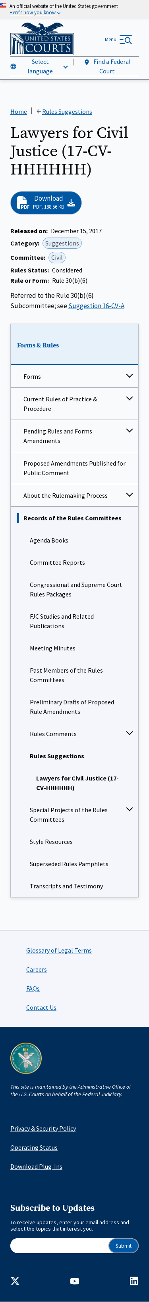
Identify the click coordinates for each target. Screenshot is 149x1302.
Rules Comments (53, 734)
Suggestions (62, 243)
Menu (110, 39)
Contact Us (41, 1007)
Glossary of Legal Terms (59, 950)
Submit (124, 1246)
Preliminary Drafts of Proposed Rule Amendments (72, 706)
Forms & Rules (38, 345)
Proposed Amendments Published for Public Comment (74, 468)
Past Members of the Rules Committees (66, 675)
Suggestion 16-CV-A (96, 305)
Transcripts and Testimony (66, 886)
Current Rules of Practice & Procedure (60, 403)
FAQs (33, 988)
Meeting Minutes (52, 648)
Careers (36, 969)
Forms (32, 376)
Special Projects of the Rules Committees (69, 814)
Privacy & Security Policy (43, 1128)
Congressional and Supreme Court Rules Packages (76, 589)
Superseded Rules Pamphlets (69, 864)
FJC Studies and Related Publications (62, 621)
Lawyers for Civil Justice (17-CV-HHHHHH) (77, 783)
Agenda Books (49, 540)
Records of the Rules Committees (72, 518)
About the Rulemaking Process (65, 495)
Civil (57, 258)
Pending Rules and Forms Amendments (57, 436)
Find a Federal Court (107, 66)
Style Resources (51, 842)
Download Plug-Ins (36, 1166)
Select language (40, 66)
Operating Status (34, 1147)
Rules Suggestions (57, 756)
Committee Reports (57, 562)
